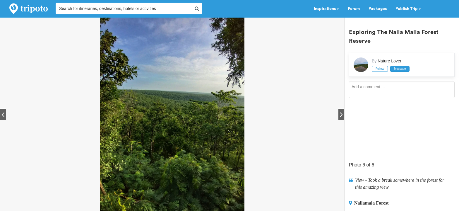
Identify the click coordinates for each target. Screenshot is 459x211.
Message (400, 68)
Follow (380, 68)
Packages (378, 9)
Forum (354, 9)
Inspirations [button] (326, 9)
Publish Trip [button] (408, 9)
